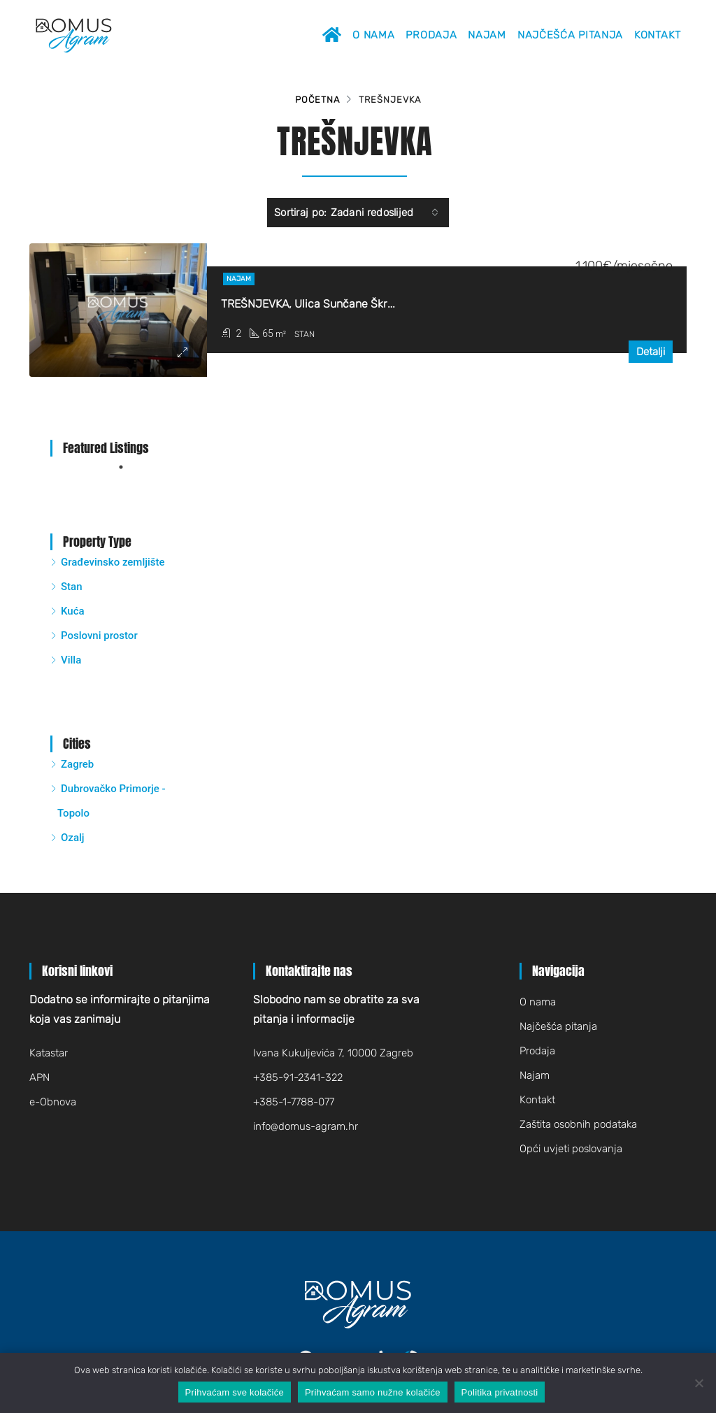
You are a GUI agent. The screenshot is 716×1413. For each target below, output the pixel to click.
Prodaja (431, 35)
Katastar (48, 1053)
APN (39, 1077)
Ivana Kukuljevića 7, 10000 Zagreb (333, 1053)
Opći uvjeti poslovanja (571, 1148)
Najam (487, 35)
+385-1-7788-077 (293, 1102)
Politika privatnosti (499, 1392)
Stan (72, 586)
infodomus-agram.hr (305, 1126)
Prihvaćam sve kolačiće (234, 1392)
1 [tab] (128, 467)
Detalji (650, 351)
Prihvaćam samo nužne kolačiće (373, 1392)
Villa (71, 660)
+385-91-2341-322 (298, 1077)
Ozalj (73, 837)
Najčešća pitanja (570, 35)
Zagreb (77, 764)
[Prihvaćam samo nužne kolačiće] (699, 1383)
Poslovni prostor (99, 635)
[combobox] (385, 212)
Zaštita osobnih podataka (578, 1124)
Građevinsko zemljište (113, 562)
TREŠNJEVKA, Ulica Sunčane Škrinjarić (320, 303)
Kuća (73, 611)
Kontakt (657, 35)
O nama (373, 35)
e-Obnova (52, 1102)
